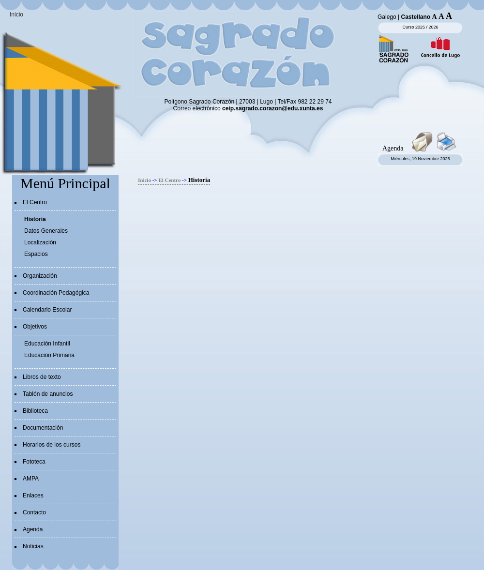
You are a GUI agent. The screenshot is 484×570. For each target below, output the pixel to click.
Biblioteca (35, 410)
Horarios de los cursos (51, 444)
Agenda (33, 529)
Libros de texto (42, 377)
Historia (35, 219)
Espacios (36, 254)
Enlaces (33, 495)
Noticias (33, 546)
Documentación (43, 427)
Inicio (16, 14)
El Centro (35, 202)
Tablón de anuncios (48, 393)
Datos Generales (46, 230)
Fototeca (34, 461)
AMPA (31, 478)
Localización (40, 242)
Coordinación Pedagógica (56, 292)
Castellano (416, 17)
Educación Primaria (49, 355)
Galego (387, 17)
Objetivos (35, 326)
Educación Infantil (47, 343)
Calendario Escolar (47, 309)
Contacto (34, 512)
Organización (40, 275)
